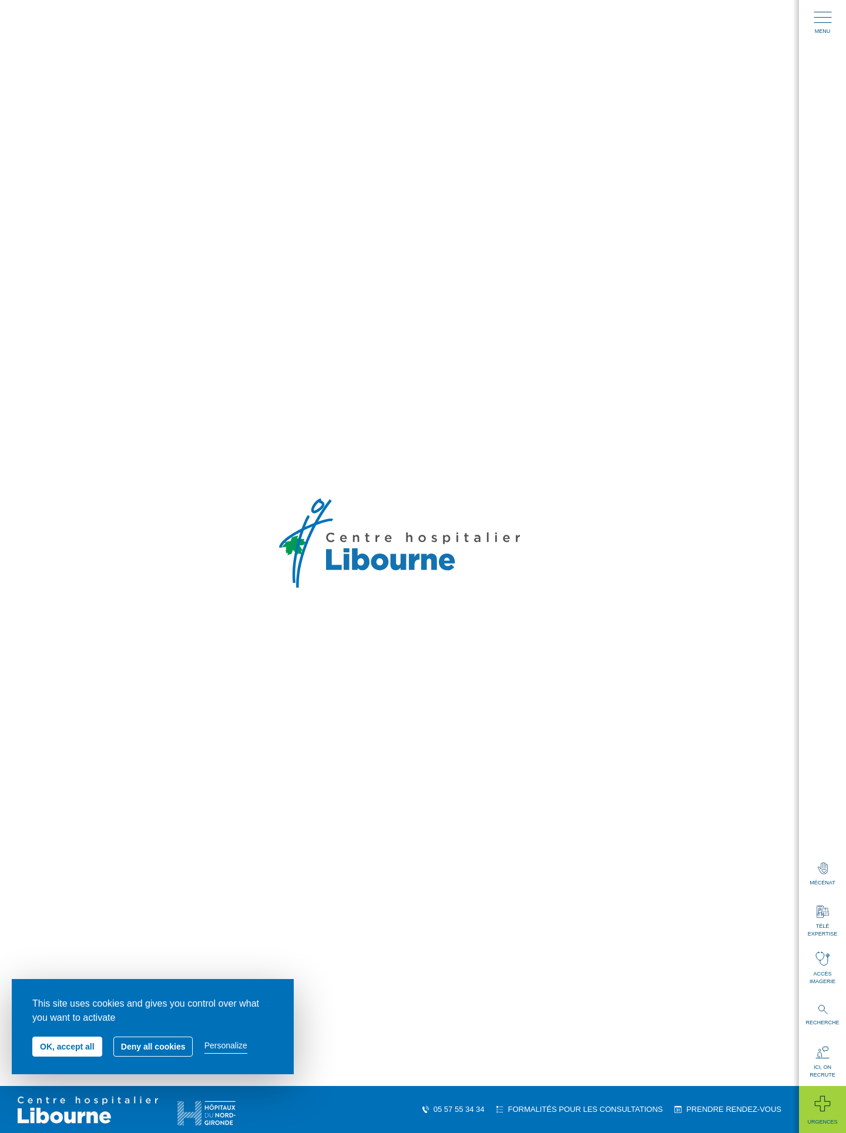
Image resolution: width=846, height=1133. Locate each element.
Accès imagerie (822, 967)
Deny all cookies (153, 1046)
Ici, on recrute (822, 1062)
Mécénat (822, 874)
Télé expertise (822, 921)
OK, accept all (67, 1046)
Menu (823, 23)
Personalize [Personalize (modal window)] (225, 1045)
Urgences (822, 1109)
